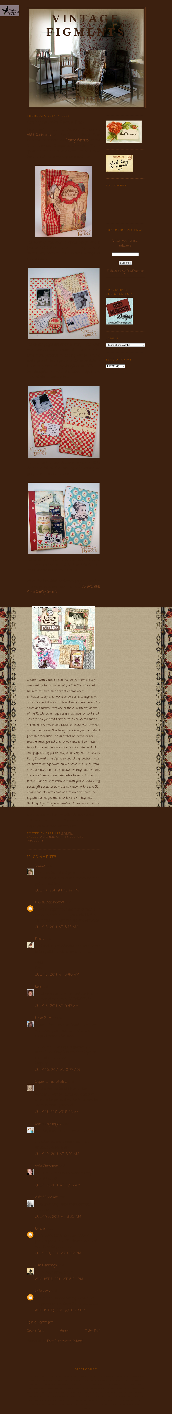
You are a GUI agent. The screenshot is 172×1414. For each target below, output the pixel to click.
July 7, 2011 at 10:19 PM (57, 890)
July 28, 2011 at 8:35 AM (58, 1216)
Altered (47, 836)
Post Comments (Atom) (65, 1341)
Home (64, 1331)
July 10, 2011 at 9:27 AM (57, 1069)
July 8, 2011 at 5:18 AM (57, 927)
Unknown (42, 1291)
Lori (38, 986)
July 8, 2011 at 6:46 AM (57, 974)
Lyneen (40, 1228)
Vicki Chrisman (39, 135)
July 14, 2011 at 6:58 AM (58, 1185)
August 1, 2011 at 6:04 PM (59, 1279)
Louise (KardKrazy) (49, 902)
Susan (40, 865)
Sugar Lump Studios (51, 1081)
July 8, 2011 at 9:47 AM (57, 1006)
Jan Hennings (46, 1265)
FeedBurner (135, 271)
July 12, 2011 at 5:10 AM (57, 1154)
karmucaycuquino (48, 1124)
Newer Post (35, 1331)
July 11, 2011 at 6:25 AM (57, 1112)
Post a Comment (40, 1322)
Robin (39, 939)
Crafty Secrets (77, 140)
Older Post (92, 1331)
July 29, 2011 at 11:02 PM (58, 1253)
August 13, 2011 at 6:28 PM (60, 1310)
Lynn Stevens (45, 1018)
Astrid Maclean (46, 1197)
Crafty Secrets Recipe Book (56, 122)
